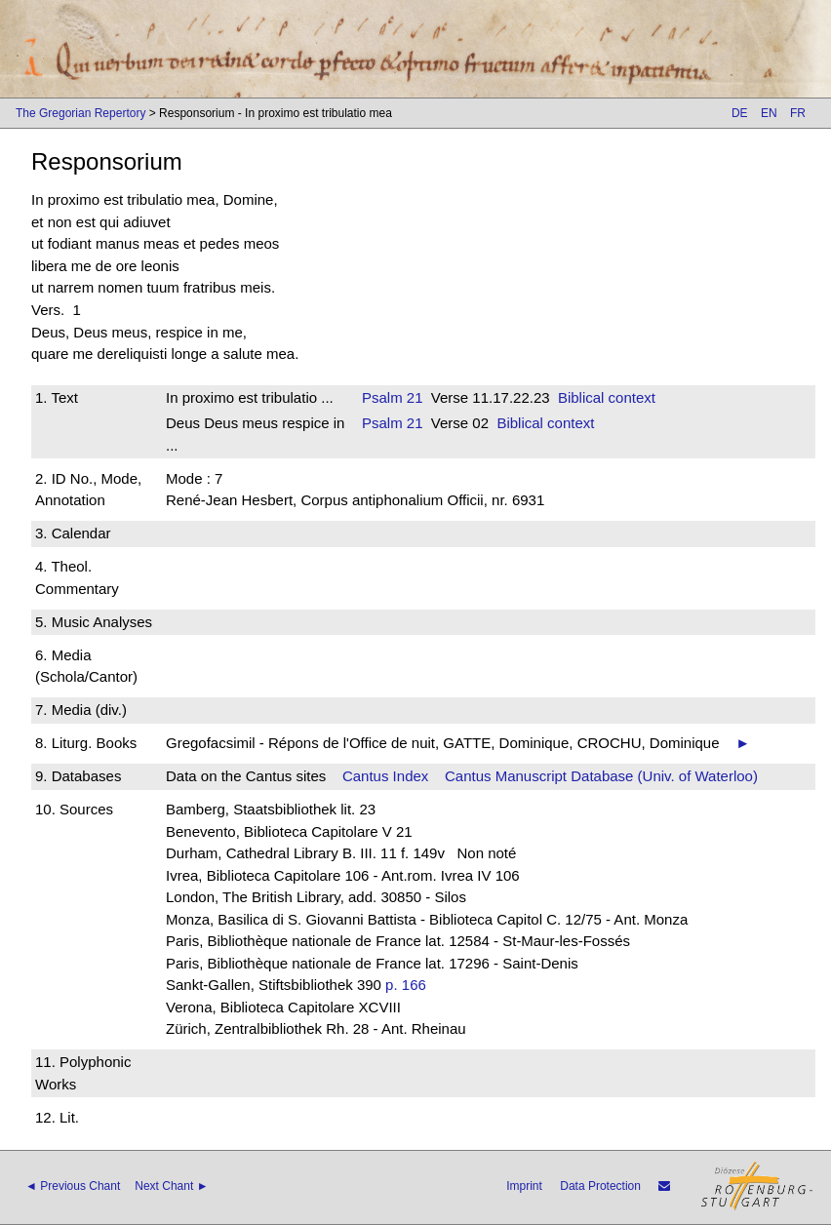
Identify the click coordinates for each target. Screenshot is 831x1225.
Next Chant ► (171, 1186)
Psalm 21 (392, 397)
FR (798, 113)
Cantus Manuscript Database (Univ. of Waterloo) (601, 776)
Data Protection (600, 1186)
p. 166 (405, 984)
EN (769, 113)
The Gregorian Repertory (80, 113)
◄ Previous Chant (72, 1186)
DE (740, 113)
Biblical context (606, 397)
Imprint (524, 1186)
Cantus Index (385, 776)
